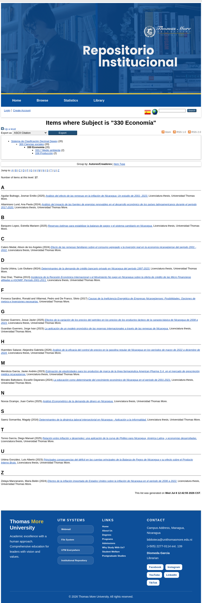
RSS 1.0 (179, 132)
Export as (6, 132)
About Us (107, 530)
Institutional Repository (74, 560)
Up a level (8, 129)
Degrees (106, 535)
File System (67, 539)
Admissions (108, 543)
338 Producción (44, 153)
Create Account (22, 110)
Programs (107, 539)
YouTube (154, 574)
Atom (165, 132)
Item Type (119, 163)
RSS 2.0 (194, 132)
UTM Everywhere (70, 550)
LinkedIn (171, 574)
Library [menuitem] (99, 100)
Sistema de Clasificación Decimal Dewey (34, 141)
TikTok (153, 582)
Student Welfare (110, 551)
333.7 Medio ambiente (48, 150)
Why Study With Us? (113, 547)
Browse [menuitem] (42, 100)
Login (7, 110)
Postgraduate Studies (114, 556)
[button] (62, 133)
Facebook (155, 567)
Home (105, 526)
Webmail (66, 529)
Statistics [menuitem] (71, 100)
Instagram (174, 567)
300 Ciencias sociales (31, 144)
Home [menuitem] (16, 100)
